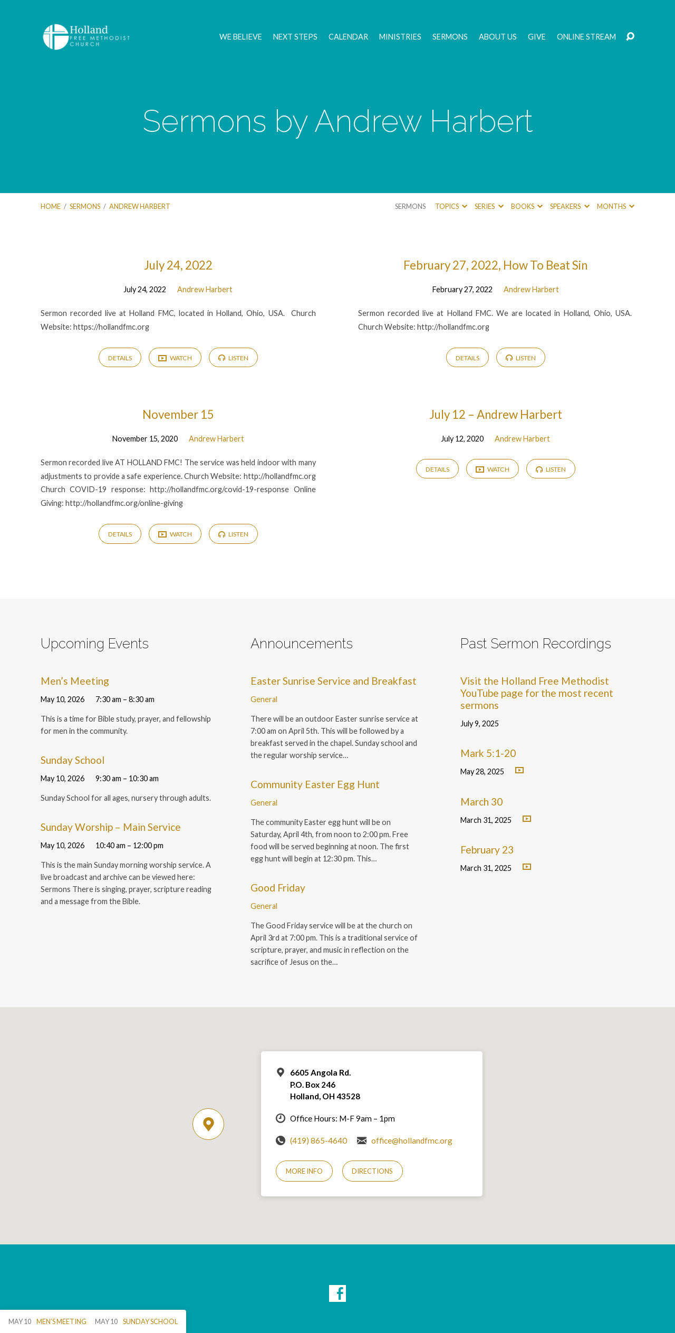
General (263, 699)
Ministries (400, 37)
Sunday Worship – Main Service (111, 827)
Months (615, 206)
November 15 (178, 414)
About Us (498, 37)
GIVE (537, 37)
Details (120, 358)
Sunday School (72, 760)
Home (51, 206)
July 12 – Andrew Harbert (495, 414)
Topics (451, 206)
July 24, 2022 (178, 265)
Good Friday (277, 887)
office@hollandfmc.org (411, 1140)
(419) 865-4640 (318, 1140)
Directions (372, 1171)
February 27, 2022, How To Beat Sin (495, 265)
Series (489, 206)
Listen (233, 358)
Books (527, 206)
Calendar (348, 37)
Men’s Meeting (75, 681)
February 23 (487, 849)
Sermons (450, 37)
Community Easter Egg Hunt (315, 784)
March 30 (481, 801)
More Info (304, 1171)
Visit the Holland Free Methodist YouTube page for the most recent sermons (536, 693)
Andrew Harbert (139, 206)
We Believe (240, 37)
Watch (175, 358)
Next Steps (295, 37)
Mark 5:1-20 (488, 753)
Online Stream (586, 37)
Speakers (569, 206)
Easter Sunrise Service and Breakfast (333, 681)
